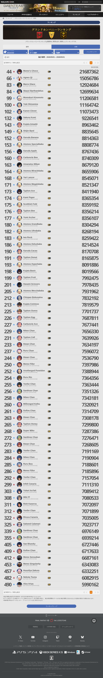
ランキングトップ (51, 606)
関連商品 (35, 626)
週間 (27, 47)
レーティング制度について (20, 646)
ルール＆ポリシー (69, 646)
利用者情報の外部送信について (82, 646)
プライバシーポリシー (41, 646)
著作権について (31, 646)
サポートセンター (52, 646)
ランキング (9, 18)
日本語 (86, 2)
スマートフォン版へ (52, 615)
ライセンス (60, 646)
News (21, 641)
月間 (75, 47)
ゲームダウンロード (67, 626)
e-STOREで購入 (51, 626)
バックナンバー (92, 52)
